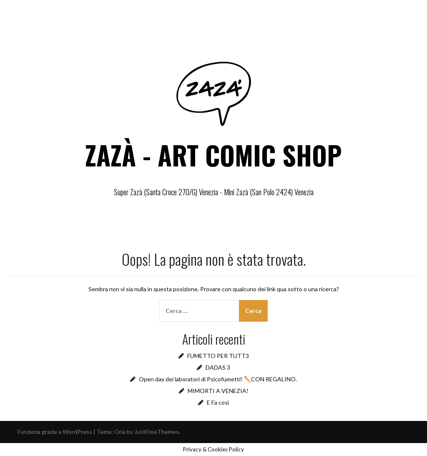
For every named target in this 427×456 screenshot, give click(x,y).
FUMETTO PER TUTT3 (218, 355)
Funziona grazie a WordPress (55, 431)
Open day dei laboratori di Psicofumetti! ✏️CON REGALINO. (218, 379)
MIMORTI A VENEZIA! (218, 390)
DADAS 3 (218, 367)
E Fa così (218, 402)
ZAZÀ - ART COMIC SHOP (213, 155)
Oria (120, 431)
